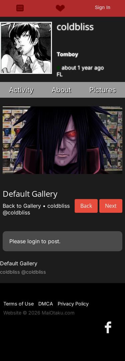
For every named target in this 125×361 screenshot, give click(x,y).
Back (86, 205)
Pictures (102, 90)
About (61, 90)
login (33, 241)
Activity (21, 90)
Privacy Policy (73, 303)
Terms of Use (18, 303)
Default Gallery (18, 263)
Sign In (102, 7)
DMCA (45, 303)
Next (111, 205)
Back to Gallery (22, 205)
